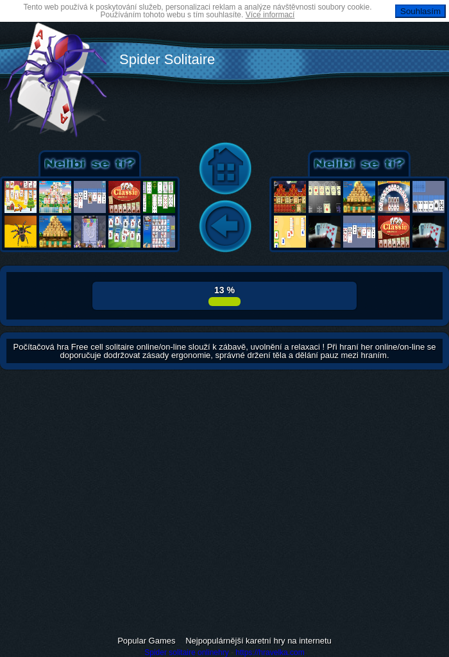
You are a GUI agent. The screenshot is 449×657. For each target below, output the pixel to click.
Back (225, 227)
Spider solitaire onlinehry (186, 652)
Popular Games (146, 640)
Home (225, 169)
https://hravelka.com (269, 652)
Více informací (270, 14)
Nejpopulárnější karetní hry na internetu (258, 640)
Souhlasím (420, 11)
